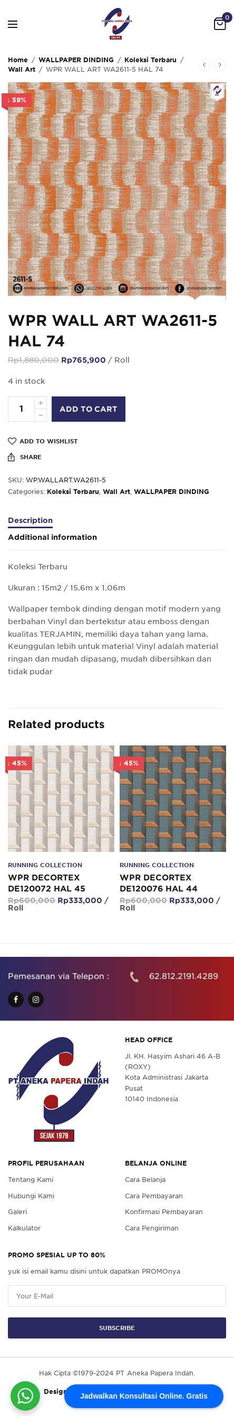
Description (30, 521)
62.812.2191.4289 (183, 976)
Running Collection (45, 865)
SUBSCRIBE (117, 1328)
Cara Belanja (145, 1180)
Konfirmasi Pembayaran (164, 1212)
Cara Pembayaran (154, 1196)
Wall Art (21, 69)
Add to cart (89, 409)
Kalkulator (24, 1227)
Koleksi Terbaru (150, 60)
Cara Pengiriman (152, 1227)
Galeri (17, 1212)
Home (18, 60)
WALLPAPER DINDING (76, 60)
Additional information (52, 537)
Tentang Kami (30, 1180)
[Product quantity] (21, 409)
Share (25, 457)
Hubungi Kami (31, 1196)
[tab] (117, 525)
